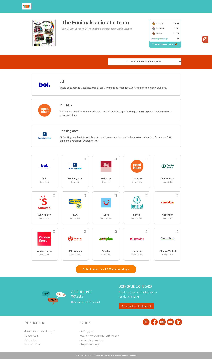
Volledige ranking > (159, 39)
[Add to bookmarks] (54, 159)
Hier (73, 302)
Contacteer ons (32, 344)
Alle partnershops (90, 344)
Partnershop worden (91, 340)
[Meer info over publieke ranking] (178, 38)
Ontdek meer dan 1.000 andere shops (106, 269)
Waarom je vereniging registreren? (99, 335)
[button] (106, 85)
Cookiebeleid (131, 355)
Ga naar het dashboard (136, 306)
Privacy (102, 355)
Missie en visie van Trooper (39, 331)
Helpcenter (30, 340)
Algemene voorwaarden (115, 355)
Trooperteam (31, 335)
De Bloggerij (86, 331)
